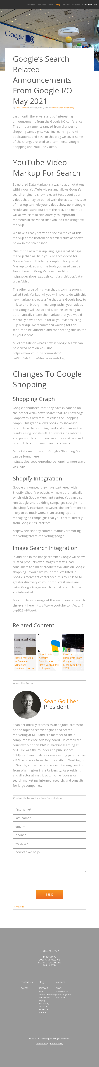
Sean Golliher (21, 107)
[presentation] (36, 880)
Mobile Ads (44, 1009)
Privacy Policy (42, 1043)
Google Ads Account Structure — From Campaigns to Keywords (49, 661)
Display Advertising (44, 1002)
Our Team (60, 997)
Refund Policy (56, 1043)
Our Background (63, 994)
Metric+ (31, 4)
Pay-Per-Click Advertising (62, 107)
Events (66, 4)
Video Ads (43, 1012)
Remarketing (44, 997)
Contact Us (27, 982)
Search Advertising (47, 994)
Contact (76, 4)
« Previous (19, 906)
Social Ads (43, 1006)
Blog (58, 4)
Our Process (62, 991)
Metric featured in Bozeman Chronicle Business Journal (24, 663)
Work (51, 4)
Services (42, 4)
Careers (60, 982)
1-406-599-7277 (89, 4)
